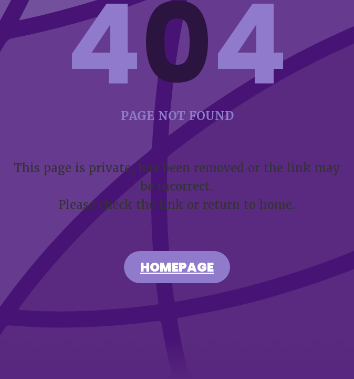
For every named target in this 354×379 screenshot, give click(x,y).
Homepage (177, 268)
